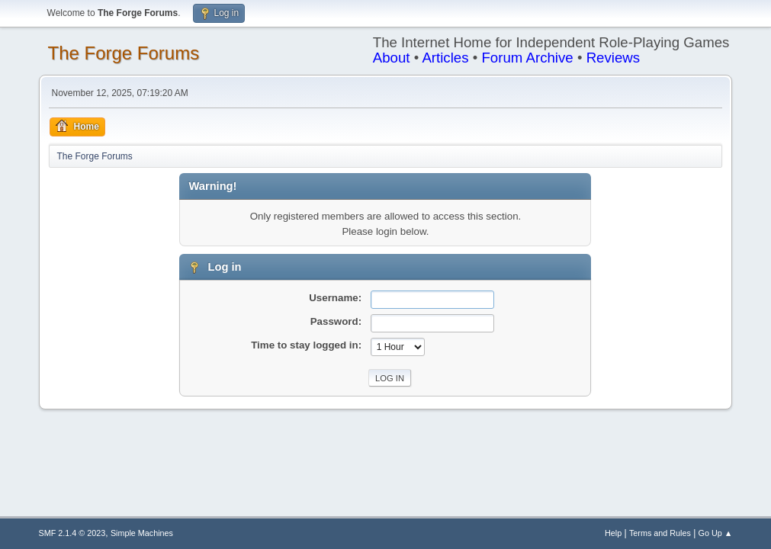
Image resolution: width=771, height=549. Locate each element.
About (391, 58)
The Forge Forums (124, 53)
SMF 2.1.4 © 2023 (72, 533)
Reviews (613, 58)
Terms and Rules (660, 533)
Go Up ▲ (716, 533)
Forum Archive (527, 58)
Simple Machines (142, 533)
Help (613, 533)
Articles (445, 58)
